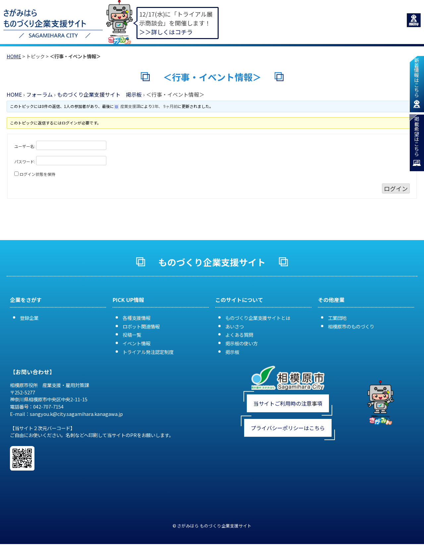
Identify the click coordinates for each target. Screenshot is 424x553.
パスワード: (24, 161)
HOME (14, 56)
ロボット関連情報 (141, 326)
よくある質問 (239, 334)
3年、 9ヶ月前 (165, 106)
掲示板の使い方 (241, 343)
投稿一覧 (132, 334)
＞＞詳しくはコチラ (166, 31)
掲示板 (232, 351)
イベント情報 (136, 343)
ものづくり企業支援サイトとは (257, 318)
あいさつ (234, 326)
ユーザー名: (24, 146)
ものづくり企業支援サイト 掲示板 (99, 94)
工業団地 (337, 318)
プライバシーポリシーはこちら (288, 428)
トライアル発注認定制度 (148, 351)
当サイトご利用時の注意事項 (287, 404)
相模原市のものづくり (351, 326)
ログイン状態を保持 (37, 174)
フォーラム (39, 94)
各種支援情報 (136, 318)
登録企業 (29, 318)
